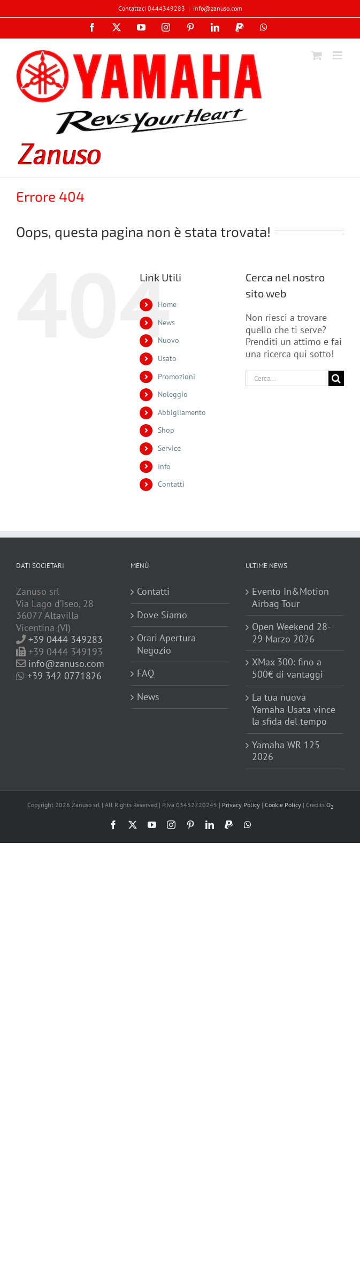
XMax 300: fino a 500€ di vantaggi (287, 668)
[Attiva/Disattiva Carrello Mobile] (316, 55)
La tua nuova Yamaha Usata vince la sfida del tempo (293, 709)
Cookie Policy (283, 805)
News (166, 322)
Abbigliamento (182, 412)
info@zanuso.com (217, 8)
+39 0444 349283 (65, 639)
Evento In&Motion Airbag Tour (290, 598)
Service (169, 448)
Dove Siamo (162, 615)
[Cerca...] (287, 378)
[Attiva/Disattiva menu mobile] (338, 55)
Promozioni (176, 376)
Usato (167, 358)
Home (167, 304)
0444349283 (166, 8)
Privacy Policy (241, 805)
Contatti (171, 484)
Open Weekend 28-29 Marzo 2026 (291, 633)
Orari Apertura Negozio (166, 644)
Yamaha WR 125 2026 (286, 751)
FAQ (145, 673)
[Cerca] (336, 378)
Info (164, 466)
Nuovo (168, 340)
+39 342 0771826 (64, 676)
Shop (166, 430)
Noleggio (173, 394)
